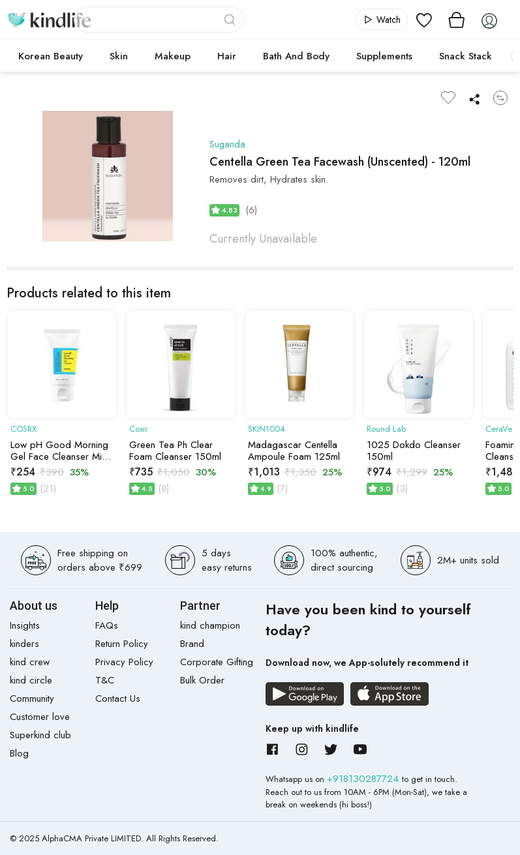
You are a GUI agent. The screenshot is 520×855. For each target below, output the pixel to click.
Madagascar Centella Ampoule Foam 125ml (294, 450)
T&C (104, 680)
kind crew (30, 662)
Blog (19, 753)
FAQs (106, 625)
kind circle (31, 680)
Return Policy (121, 644)
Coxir (138, 429)
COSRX (23, 429)
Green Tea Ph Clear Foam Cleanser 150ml (175, 450)
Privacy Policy (124, 662)
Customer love (40, 717)
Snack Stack (465, 56)
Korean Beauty (50, 56)
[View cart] (456, 19)
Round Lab (386, 429)
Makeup (173, 56)
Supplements (384, 56)
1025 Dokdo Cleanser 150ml (414, 450)
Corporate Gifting (216, 662)
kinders (24, 644)
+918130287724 (364, 779)
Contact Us (117, 698)
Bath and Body (296, 56)
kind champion (210, 625)
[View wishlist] (424, 19)
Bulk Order (202, 680)
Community (32, 698)
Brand (192, 644)
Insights (25, 625)
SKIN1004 (266, 429)
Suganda (227, 144)
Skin (119, 56)
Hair (226, 56)
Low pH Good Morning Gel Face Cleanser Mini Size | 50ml (59, 450)
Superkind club (40, 735)
